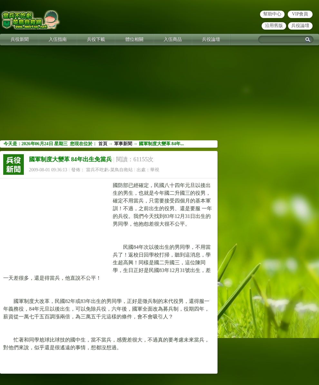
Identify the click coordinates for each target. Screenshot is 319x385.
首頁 (102, 143)
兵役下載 (96, 39)
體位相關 (134, 39)
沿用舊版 (274, 25)
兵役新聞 (20, 39)
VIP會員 (300, 14)
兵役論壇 (300, 25)
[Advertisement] (159, 95)
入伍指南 (58, 39)
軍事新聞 (123, 143)
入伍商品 (173, 39)
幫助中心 (272, 14)
